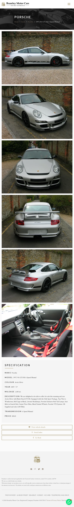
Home (16, 22)
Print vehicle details (37, 427)
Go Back (37, 438)
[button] (69, 502)
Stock (23, 22)
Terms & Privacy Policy (53, 500)
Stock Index (37, 432)
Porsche (30, 22)
